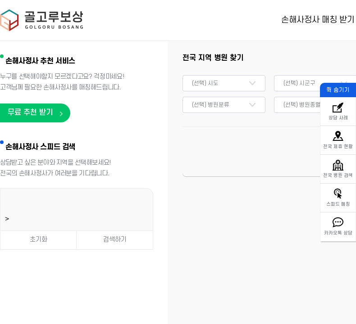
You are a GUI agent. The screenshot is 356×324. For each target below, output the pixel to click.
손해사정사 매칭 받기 (318, 20)
